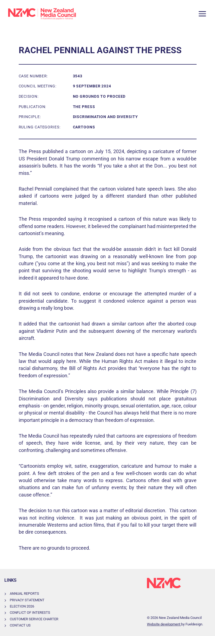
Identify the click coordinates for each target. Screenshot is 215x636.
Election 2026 (22, 606)
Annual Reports (24, 593)
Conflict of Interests (30, 612)
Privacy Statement (27, 600)
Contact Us (20, 625)
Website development (164, 624)
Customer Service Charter (34, 619)
